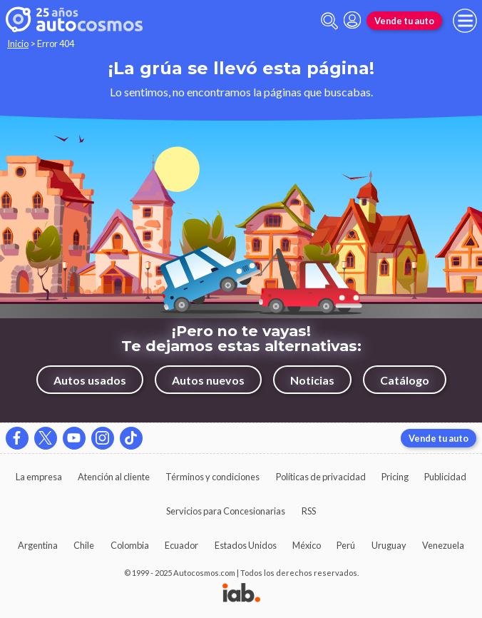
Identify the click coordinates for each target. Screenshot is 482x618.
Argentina (38, 545)
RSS (309, 511)
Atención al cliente (114, 476)
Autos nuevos (208, 380)
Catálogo (404, 380)
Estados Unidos (246, 545)
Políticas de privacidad (321, 476)
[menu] (465, 21)
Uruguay (388, 545)
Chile (83, 545)
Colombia (130, 545)
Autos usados (89, 380)
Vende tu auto (404, 20)
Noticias (312, 380)
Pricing (395, 476)
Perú (346, 545)
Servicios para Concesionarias (225, 511)
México (306, 545)
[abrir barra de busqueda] (329, 21)
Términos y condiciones (212, 476)
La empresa (39, 476)
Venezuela (443, 545)
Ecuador (181, 545)
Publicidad (445, 476)
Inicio (18, 43)
